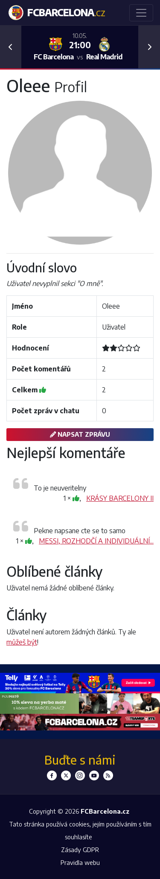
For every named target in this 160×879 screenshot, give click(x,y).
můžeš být (21, 642)
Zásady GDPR (80, 849)
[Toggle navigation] (141, 12)
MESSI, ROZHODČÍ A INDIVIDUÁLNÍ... (96, 541)
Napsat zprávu (80, 434)
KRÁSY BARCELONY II (120, 498)
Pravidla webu (80, 862)
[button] (10, 47)
